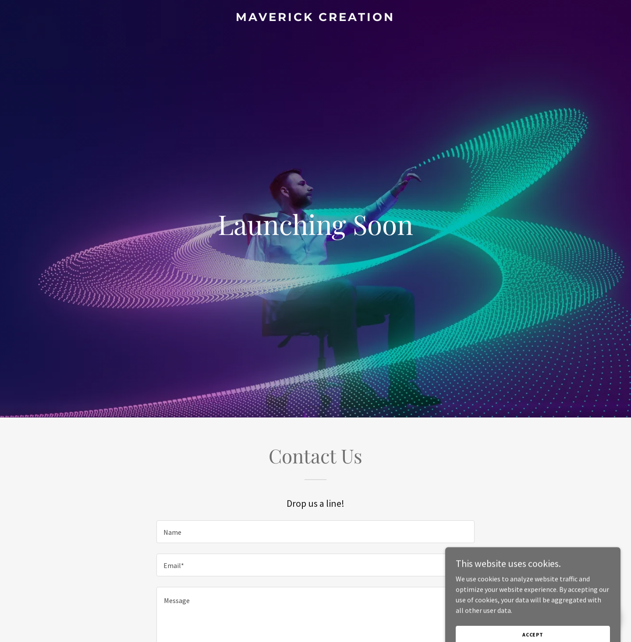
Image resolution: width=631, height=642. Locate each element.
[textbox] (315, 531)
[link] (315, 18)
